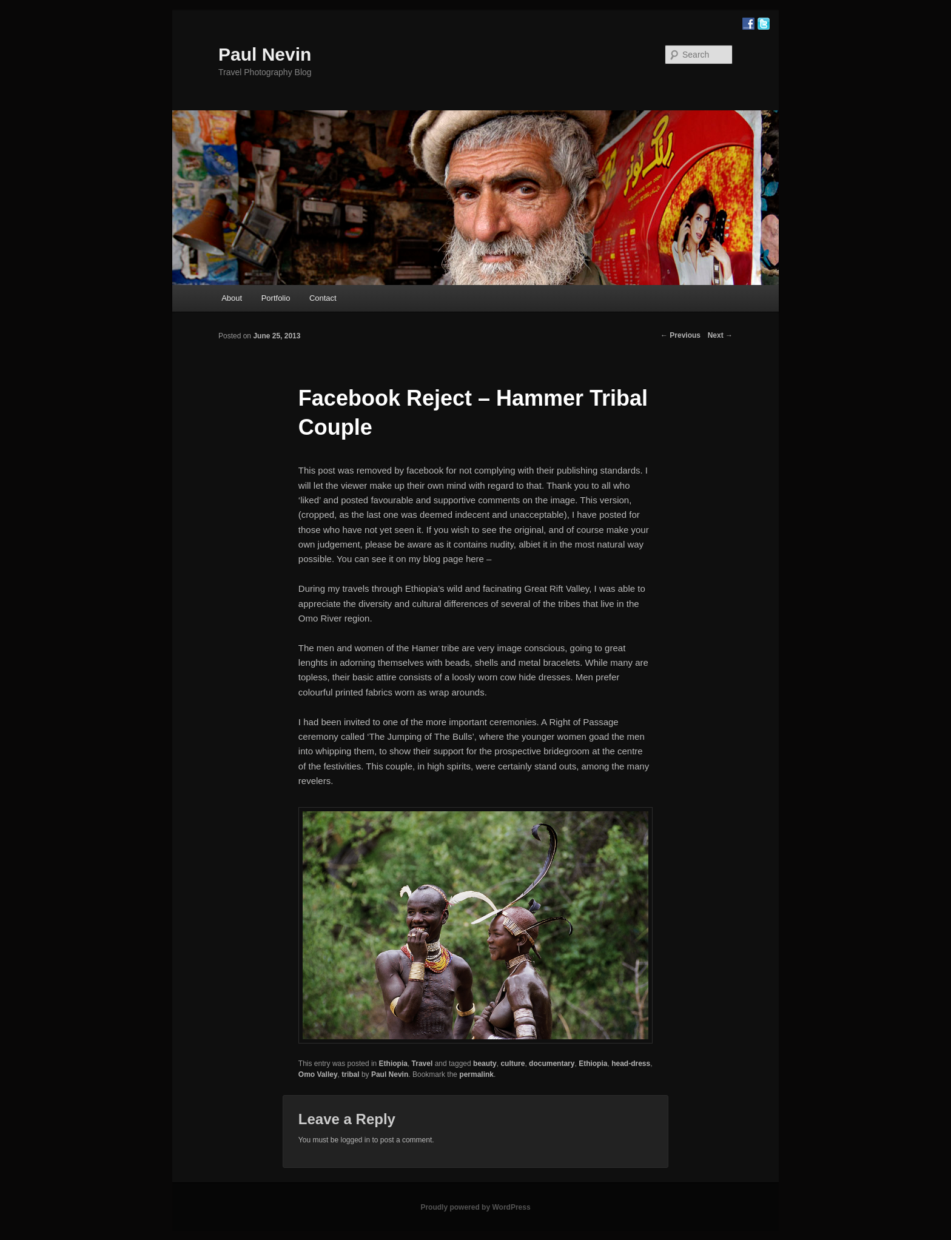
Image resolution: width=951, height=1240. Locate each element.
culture (512, 1063)
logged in (355, 1140)
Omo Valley (318, 1074)
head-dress (630, 1063)
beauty (485, 1063)
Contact (323, 298)
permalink (476, 1074)
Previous (680, 335)
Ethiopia (393, 1063)
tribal (350, 1074)
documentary (551, 1063)
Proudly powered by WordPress (475, 1207)
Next (720, 335)
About (231, 298)
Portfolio (276, 298)
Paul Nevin (264, 54)
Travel (422, 1063)
